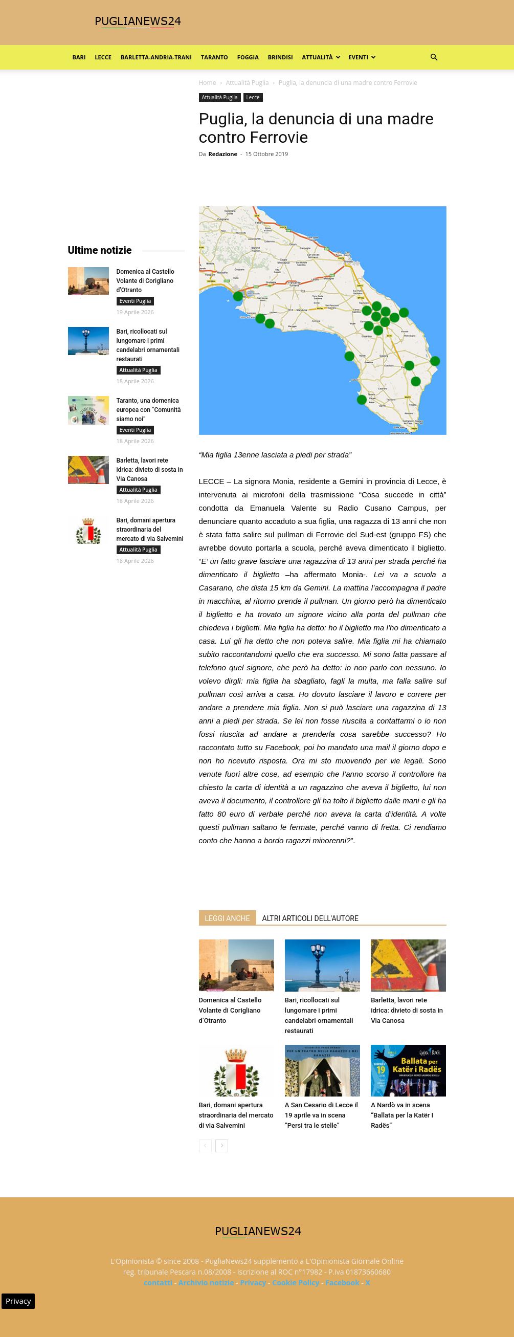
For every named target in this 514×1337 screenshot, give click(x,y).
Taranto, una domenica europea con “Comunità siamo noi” (149, 410)
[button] (434, 57)
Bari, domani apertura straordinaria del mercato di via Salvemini (236, 1115)
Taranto (214, 57)
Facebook (342, 1282)
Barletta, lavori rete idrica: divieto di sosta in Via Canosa (407, 1010)
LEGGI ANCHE (227, 918)
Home (207, 82)
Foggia (248, 57)
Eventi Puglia (135, 300)
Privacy (253, 1282)
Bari (79, 57)
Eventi (362, 57)
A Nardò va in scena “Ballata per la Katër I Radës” (402, 1115)
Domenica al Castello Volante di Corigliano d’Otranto (230, 1010)
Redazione (222, 154)
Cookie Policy (295, 1282)
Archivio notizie (206, 1282)
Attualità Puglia (247, 82)
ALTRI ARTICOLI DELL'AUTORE (310, 918)
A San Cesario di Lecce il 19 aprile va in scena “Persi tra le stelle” (321, 1115)
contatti (158, 1282)
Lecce (103, 57)
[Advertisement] (322, 876)
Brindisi (280, 57)
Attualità (321, 57)
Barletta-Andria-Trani (156, 57)
